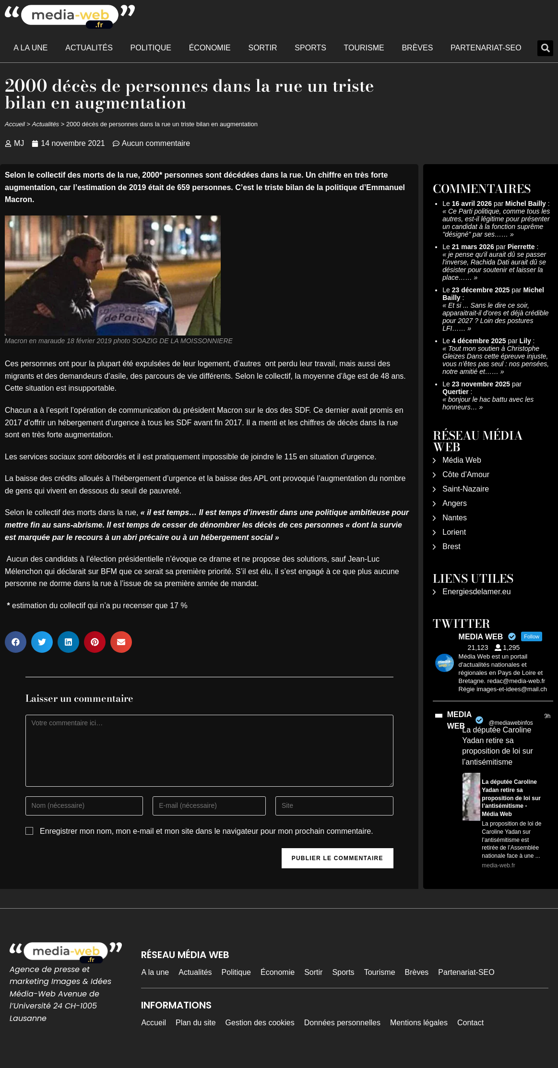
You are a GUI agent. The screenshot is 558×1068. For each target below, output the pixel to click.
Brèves (417, 48)
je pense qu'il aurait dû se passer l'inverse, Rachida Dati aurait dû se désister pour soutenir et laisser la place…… (494, 266)
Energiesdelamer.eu (476, 592)
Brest (451, 546)
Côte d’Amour (465, 474)
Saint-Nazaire (465, 489)
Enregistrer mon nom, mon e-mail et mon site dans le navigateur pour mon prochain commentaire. (206, 831)
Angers (454, 503)
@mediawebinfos (511, 723)
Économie (210, 48)
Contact (470, 1023)
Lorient (454, 532)
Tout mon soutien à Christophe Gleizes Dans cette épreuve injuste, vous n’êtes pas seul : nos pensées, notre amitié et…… (495, 360)
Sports (310, 48)
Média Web (461, 460)
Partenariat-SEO (486, 48)
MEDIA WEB (459, 720)
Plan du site (196, 1023)
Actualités (89, 48)
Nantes (454, 518)
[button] (545, 48)
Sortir (262, 48)
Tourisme (364, 48)
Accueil (15, 124)
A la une (30, 48)
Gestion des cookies (260, 1023)
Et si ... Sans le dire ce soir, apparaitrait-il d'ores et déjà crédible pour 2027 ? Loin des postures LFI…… (495, 316)
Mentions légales (419, 1023)
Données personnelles (342, 1023)
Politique (151, 48)
